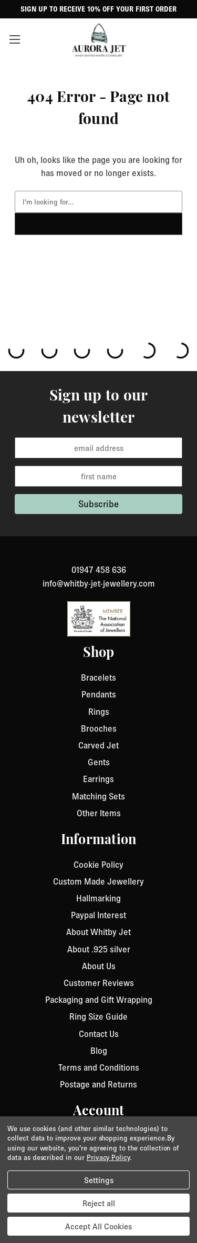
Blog (98, 1050)
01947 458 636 (98, 569)
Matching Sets (98, 796)
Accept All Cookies (98, 1226)
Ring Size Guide (98, 1016)
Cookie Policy (98, 864)
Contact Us (99, 1034)
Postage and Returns (98, 1084)
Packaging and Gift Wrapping (98, 999)
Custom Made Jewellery (98, 881)
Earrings (98, 779)
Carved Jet (98, 745)
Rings (98, 711)
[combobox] (98, 202)
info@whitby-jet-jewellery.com (99, 583)
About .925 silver (98, 949)
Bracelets (98, 677)
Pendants (98, 694)
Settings (98, 1180)
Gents (99, 762)
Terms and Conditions (98, 1067)
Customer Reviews (99, 983)
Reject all (98, 1203)
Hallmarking (98, 898)
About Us (99, 966)
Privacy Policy (108, 1157)
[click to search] (98, 224)
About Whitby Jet (98, 932)
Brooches (99, 728)
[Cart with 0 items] (183, 39)
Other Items (99, 813)
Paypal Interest (98, 915)
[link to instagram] (98, 557)
